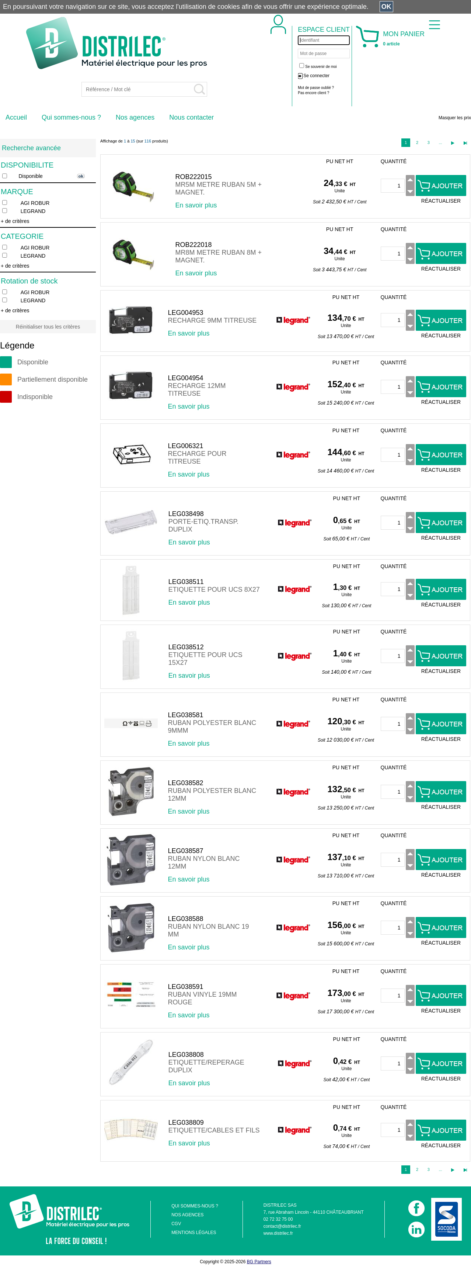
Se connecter (316, 75)
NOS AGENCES (187, 1214)
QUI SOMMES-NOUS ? (194, 1206)
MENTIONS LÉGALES (193, 1232)
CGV (176, 1223)
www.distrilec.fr (278, 1233)
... (440, 142)
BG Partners (259, 1261)
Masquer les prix (455, 117)
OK (386, 6)
